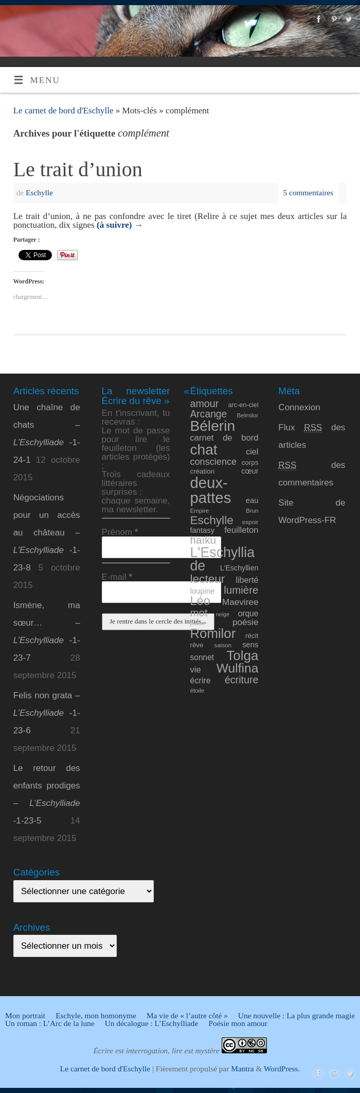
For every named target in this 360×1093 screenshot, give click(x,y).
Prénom (120, 532)
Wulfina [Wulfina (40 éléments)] (238, 668)
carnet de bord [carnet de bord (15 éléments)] (224, 438)
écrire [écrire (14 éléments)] (200, 680)
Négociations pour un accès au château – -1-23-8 (46, 533)
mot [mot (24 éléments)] (198, 612)
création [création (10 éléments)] (202, 471)
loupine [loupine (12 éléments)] (202, 591)
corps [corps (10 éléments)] (250, 462)
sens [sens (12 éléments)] (250, 645)
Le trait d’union (77, 169)
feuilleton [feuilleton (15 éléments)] (241, 530)
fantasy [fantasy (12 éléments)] (202, 530)
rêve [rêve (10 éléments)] (196, 645)
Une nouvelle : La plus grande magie (296, 1015)
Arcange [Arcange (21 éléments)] (208, 414)
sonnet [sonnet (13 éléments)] (202, 657)
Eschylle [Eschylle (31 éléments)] (211, 520)
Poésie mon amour (237, 1023)
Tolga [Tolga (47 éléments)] (242, 655)
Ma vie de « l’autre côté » (187, 1015)
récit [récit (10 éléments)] (251, 636)
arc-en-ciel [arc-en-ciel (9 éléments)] (243, 405)
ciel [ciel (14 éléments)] (252, 451)
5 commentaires (308, 192)
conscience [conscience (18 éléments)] (213, 462)
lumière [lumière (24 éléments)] (241, 590)
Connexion (299, 407)
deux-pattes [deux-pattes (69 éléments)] (210, 490)
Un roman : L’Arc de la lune (50, 1023)
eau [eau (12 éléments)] (252, 500)
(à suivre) (120, 225)
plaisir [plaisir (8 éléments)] (197, 622)
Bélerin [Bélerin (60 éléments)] (212, 426)
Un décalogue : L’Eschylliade (152, 1023)
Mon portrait (25, 1015)
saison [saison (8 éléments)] (223, 645)
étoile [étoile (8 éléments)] (197, 690)
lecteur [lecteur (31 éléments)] (207, 578)
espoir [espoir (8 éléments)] (250, 521)
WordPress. (282, 1068)
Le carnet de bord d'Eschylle (63, 110)
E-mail (117, 577)
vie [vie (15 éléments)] (195, 670)
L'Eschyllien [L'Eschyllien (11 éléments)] (239, 568)
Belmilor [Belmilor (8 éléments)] (247, 415)
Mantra (242, 1068)
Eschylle (39, 192)
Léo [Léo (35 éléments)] (200, 601)
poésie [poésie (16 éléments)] (245, 622)
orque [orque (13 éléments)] (248, 613)
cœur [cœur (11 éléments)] (249, 471)
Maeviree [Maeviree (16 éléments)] (240, 602)
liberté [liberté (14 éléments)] (247, 579)
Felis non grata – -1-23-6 (46, 713)
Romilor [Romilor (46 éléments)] (213, 633)
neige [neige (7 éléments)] (222, 614)
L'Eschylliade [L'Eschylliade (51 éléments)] (222, 559)
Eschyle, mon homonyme (96, 1015)
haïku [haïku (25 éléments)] (203, 540)
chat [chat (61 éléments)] (203, 450)
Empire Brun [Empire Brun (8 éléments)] (224, 510)
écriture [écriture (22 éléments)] (242, 679)
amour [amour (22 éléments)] (204, 403)
